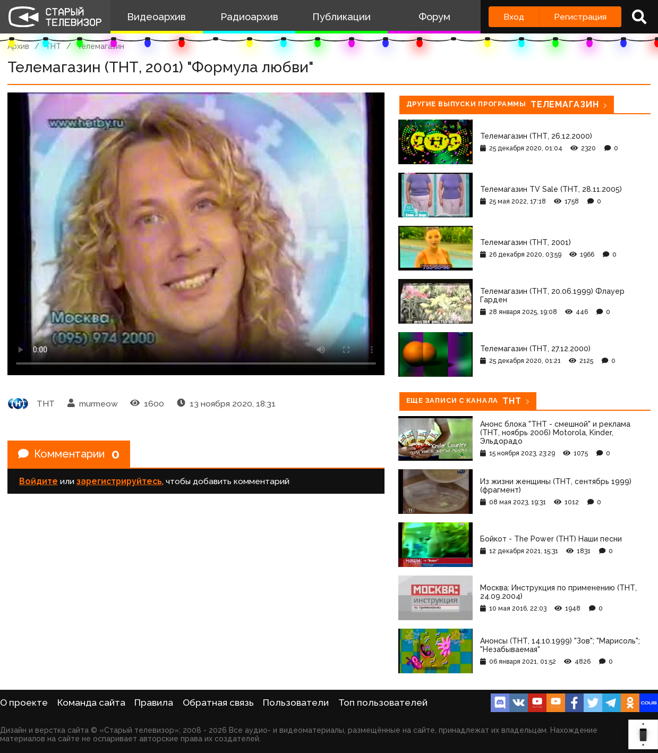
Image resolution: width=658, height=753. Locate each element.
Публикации (341, 16)
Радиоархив (249, 16)
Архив (18, 46)
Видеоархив (156, 16)
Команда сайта (91, 702)
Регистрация (580, 17)
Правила (153, 702)
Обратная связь (218, 702)
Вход (513, 17)
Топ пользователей (383, 702)
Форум (434, 16)
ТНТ (53, 46)
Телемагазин (100, 46)
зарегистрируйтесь (119, 481)
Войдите (38, 481)
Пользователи (296, 702)
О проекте (24, 702)
